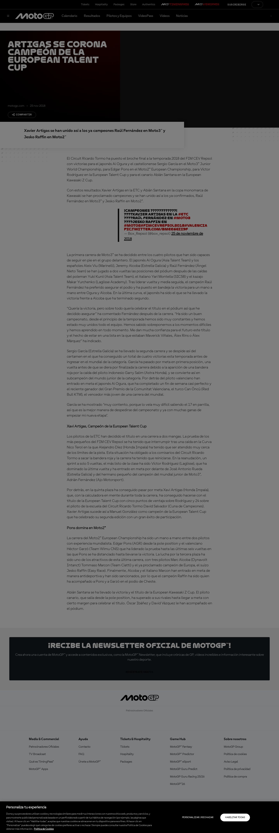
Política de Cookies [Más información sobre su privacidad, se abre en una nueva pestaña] (44, 829)
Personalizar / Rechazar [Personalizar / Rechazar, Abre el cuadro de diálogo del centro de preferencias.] (197, 817)
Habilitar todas (235, 817)
